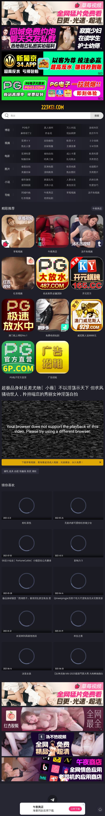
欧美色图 (71, 166)
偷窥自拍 (25, 166)
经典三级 (48, 159)
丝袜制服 (48, 146)
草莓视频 (71, 192)
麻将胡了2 (26, 133)
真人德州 (48, 127)
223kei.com (52, 107)
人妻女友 (71, 179)
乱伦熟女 (71, 159)
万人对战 (71, 127)
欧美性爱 (93, 153)
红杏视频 (25, 198)
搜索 (97, 115)
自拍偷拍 (48, 140)
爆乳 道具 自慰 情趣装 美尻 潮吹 (20, 471)
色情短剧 (48, 198)
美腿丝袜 (25, 172)
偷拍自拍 (48, 153)
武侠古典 (93, 179)
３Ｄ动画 (93, 140)
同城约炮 (25, 192)
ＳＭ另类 (93, 146)
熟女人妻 (25, 146)
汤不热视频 (93, 192)
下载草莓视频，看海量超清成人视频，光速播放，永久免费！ (62, 462)
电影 (7, 156)
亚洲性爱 (25, 153)
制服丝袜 (25, 159)
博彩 (7, 130)
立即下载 (75, 808)
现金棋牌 (71, 133)
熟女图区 (71, 172)
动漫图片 (93, 166)
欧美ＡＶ (71, 140)
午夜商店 (48, 192)
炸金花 (48, 133)
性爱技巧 (93, 185)
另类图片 (93, 172)
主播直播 (71, 146)
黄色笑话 (71, 185)
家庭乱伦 (48, 179)
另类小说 (48, 185)
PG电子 (26, 127)
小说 (7, 182)
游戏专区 (93, 127)
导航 (7, 195)
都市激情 (25, 179)
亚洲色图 (48, 166)
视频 (7, 143)
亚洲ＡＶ (25, 140)
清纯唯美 (48, 172)
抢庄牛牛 (93, 133)
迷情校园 (25, 185)
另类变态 (93, 159)
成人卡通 (71, 153)
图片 (7, 169)
